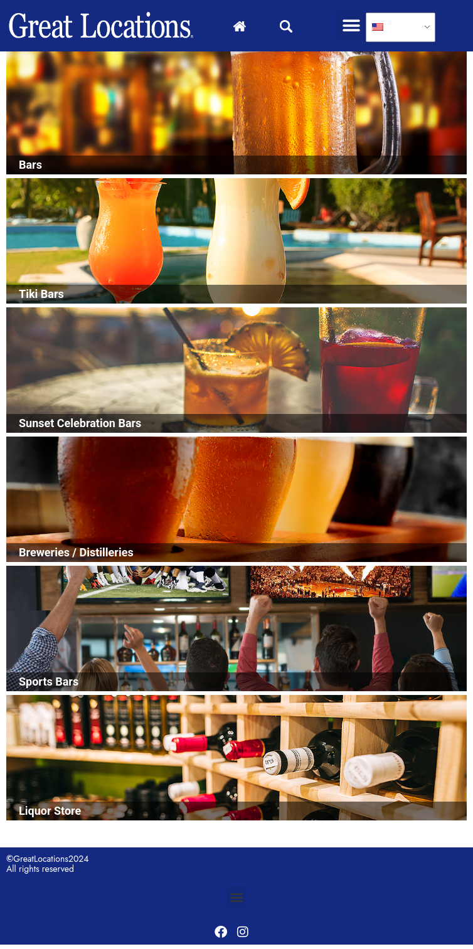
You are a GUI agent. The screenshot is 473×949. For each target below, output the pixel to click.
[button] (351, 25)
